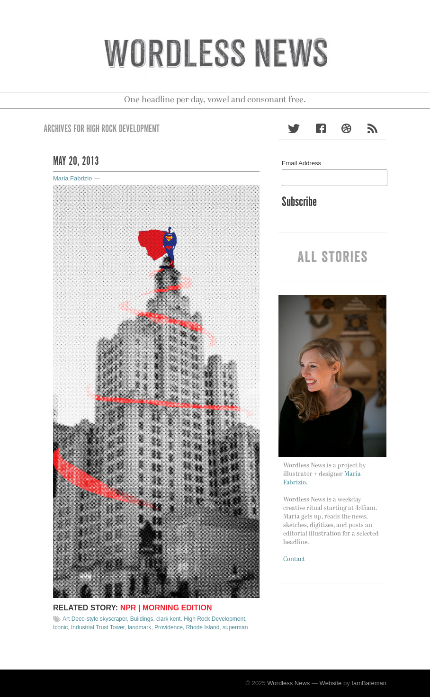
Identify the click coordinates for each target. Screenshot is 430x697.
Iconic (60, 627)
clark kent (168, 619)
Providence (168, 627)
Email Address (301, 163)
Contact (294, 559)
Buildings (141, 619)
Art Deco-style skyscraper (95, 619)
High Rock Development (214, 619)
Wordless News (288, 683)
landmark (139, 627)
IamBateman (368, 683)
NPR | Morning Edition (166, 608)
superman (235, 627)
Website (331, 683)
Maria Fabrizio (72, 178)
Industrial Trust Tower (98, 627)
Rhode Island (203, 627)
